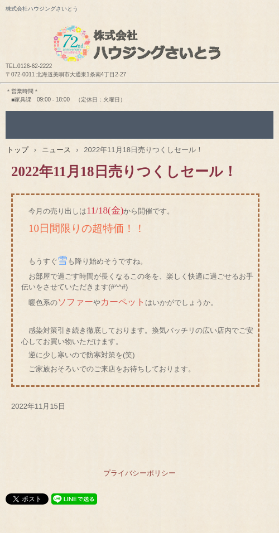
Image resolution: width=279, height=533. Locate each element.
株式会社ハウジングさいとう (139, 34)
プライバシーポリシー (139, 473)
